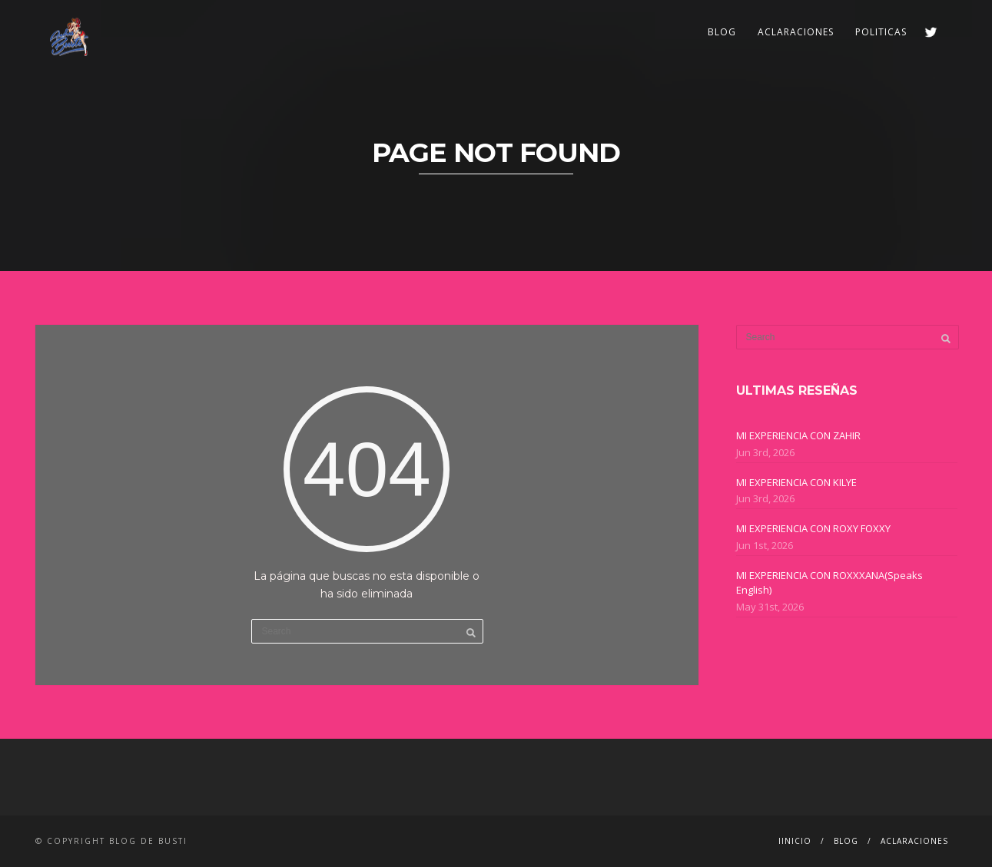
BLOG (722, 31)
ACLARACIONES (796, 31)
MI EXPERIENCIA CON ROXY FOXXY (813, 528)
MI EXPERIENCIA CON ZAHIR (798, 435)
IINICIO (794, 841)
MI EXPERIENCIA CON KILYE (796, 482)
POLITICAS (881, 31)
